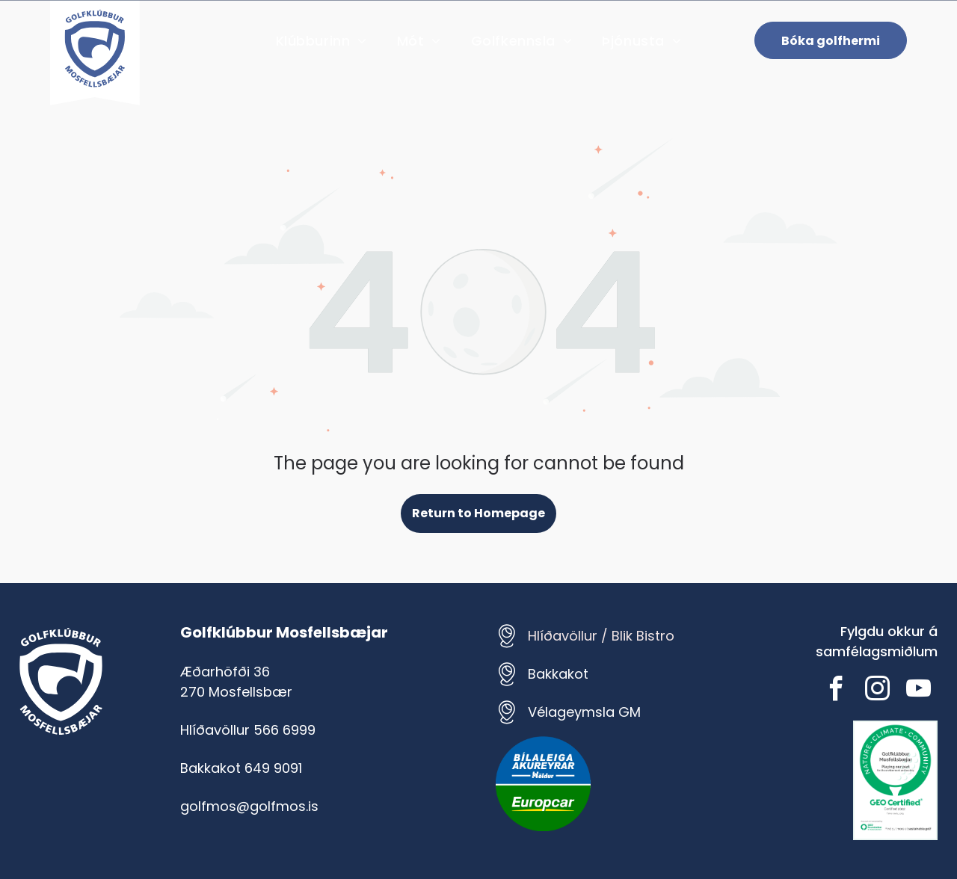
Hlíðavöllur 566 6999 (248, 730)
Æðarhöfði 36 (225, 671)
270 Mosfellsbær (236, 691)
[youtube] (919, 691)
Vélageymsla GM (584, 712)
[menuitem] (321, 41)
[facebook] (836, 691)
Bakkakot (558, 673)
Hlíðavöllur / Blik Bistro (601, 635)
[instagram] (877, 691)
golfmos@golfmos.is (249, 806)
